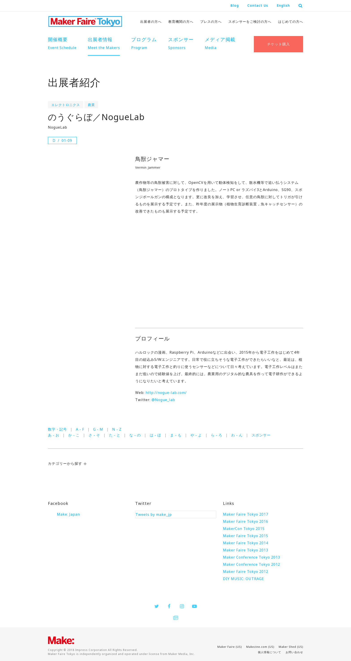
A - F (80, 429)
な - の (135, 435)
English (283, 5)
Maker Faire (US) (229, 647)
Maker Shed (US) (291, 647)
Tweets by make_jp (153, 514)
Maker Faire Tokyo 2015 (245, 535)
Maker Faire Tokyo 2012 (245, 571)
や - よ (196, 435)
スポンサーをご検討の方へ (249, 21)
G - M (98, 429)
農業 (91, 104)
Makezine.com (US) (260, 647)
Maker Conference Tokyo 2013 (251, 557)
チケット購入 (278, 44)
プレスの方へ (211, 21)
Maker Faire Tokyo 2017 (245, 514)
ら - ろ (216, 435)
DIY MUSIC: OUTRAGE (243, 578)
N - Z (117, 429)
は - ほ (155, 435)
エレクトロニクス (65, 104)
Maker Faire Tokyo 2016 (245, 521)
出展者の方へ (151, 21)
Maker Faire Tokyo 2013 (245, 550)
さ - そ (94, 435)
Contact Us (257, 5)
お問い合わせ (294, 652)
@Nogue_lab (163, 399)
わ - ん (237, 435)
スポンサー (261, 435)
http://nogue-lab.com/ (166, 392)
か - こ (74, 435)
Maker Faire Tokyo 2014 (245, 542)
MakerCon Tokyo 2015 (244, 528)
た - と (114, 435)
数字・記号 (57, 429)
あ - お (53, 435)
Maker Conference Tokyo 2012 (251, 564)
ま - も (176, 435)
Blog (234, 5)
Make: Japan (68, 514)
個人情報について (269, 652)
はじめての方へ (290, 21)
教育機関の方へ (180, 21)
